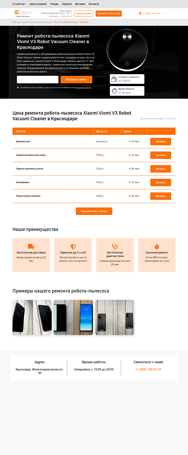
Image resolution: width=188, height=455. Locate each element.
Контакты (94, 4)
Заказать (160, 141)
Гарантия (67, 4)
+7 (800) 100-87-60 (148, 369)
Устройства (18, 4)
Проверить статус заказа (108, 13)
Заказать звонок (84, 13)
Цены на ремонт (38, 4)
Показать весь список (94, 211)
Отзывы (54, 4)
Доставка (80, 4)
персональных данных (83, 88)
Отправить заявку (76, 79)
